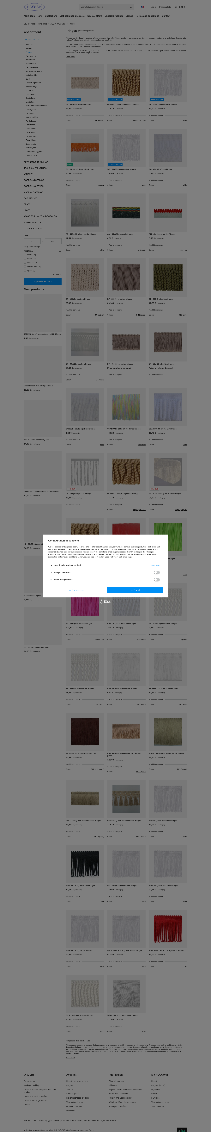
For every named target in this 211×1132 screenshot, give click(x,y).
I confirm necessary (76, 590)
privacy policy (109, 549)
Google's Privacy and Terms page (118, 557)
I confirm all (135, 590)
